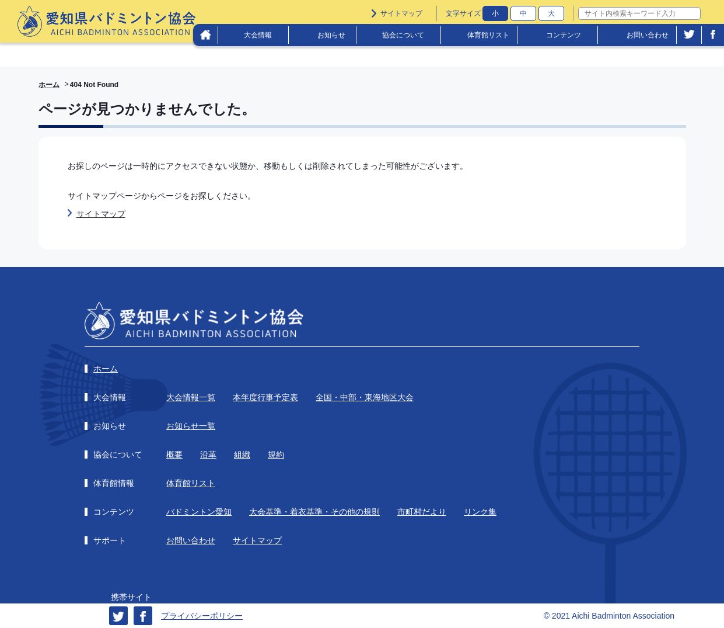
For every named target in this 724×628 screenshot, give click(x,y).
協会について (403, 35)
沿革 (208, 454)
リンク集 (480, 511)
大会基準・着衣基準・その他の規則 (314, 511)
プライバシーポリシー (202, 615)
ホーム (49, 85)
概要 (174, 454)
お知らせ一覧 (190, 426)
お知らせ (331, 35)
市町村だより (421, 511)
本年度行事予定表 (265, 397)
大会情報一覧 (190, 397)
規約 (276, 454)
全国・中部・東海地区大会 (365, 397)
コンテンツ (563, 35)
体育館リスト (488, 35)
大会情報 (258, 35)
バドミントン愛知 (199, 511)
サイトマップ (401, 13)
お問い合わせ (648, 35)
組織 (242, 454)
